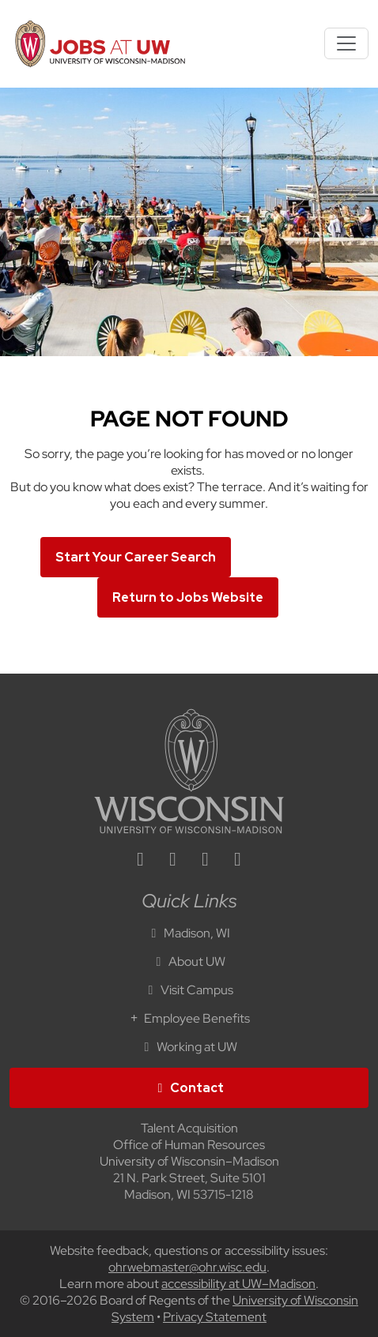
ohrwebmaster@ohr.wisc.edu (187, 1267)
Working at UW (189, 1046)
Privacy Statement (214, 1317)
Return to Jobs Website (187, 597)
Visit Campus (189, 990)
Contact (189, 1088)
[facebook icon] (173, 861)
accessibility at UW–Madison (238, 1283)
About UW (189, 961)
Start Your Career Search (135, 557)
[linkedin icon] (141, 861)
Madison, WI (189, 933)
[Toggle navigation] (346, 43)
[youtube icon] (238, 861)
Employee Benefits (189, 1018)
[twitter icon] (205, 861)
